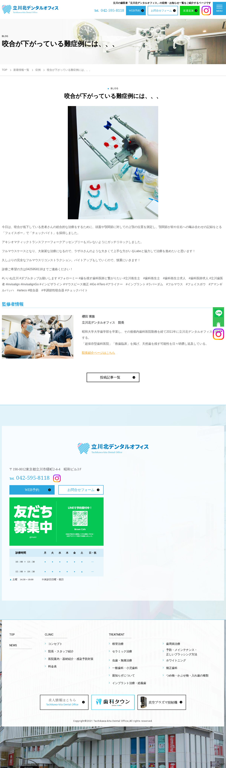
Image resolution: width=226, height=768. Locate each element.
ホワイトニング (176, 660)
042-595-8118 (112, 10)
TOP (4, 69)
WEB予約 (134, 10)
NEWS (13, 645)
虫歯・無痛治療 (122, 660)
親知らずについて (123, 675)
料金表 (52, 666)
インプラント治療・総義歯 (129, 683)
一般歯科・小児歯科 (125, 667)
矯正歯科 (171, 667)
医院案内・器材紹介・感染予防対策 (70, 658)
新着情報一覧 (21, 69)
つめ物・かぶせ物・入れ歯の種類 (187, 675)
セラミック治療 (122, 651)
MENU (219, 9)
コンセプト (55, 643)
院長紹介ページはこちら (98, 352)
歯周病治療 (173, 643)
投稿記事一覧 (110, 377)
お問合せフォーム (161, 10)
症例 (38, 69)
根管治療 (118, 643)
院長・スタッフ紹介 (61, 651)
